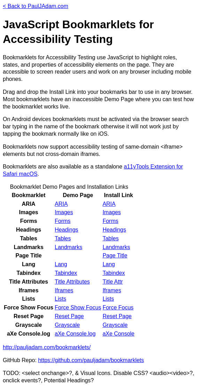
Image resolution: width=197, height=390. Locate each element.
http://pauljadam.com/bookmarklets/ (47, 347)
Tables (63, 238)
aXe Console (119, 334)
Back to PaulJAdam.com (35, 6)
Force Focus (118, 307)
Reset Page (69, 316)
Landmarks (68, 247)
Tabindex (66, 273)
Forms (62, 221)
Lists (60, 299)
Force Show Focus (78, 307)
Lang (61, 264)
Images (64, 212)
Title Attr (113, 282)
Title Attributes (72, 282)
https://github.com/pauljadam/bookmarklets (91, 360)
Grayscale (67, 325)
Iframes (64, 290)
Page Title (115, 255)
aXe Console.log (75, 334)
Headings (66, 230)
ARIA (61, 204)
